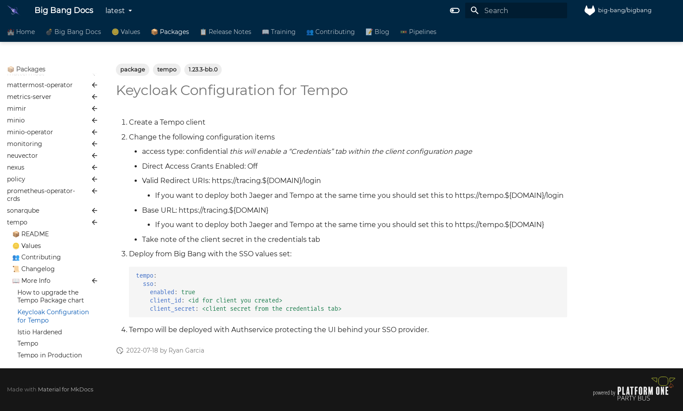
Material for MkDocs (65, 389)
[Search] (516, 10)
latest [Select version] (115, 11)
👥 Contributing (330, 32)
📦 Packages (170, 32)
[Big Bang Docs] (13, 10)
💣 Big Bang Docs (73, 32)
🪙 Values (126, 32)
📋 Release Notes (225, 32)
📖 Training (279, 32)
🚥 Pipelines (418, 32)
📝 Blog (377, 32)
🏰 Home (21, 32)
